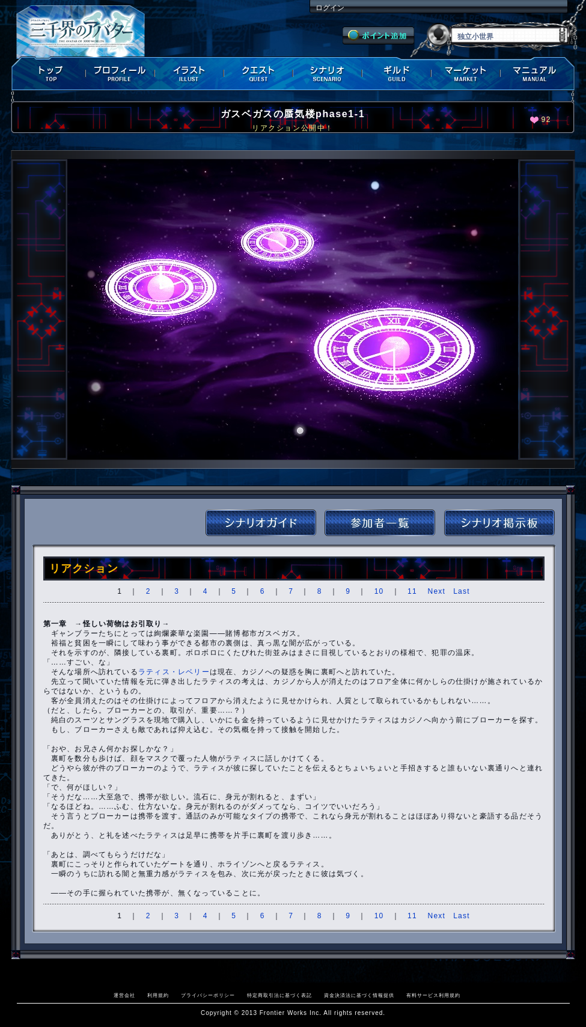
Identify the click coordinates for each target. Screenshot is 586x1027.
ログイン (330, 8)
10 (379, 591)
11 (412, 591)
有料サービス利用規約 (433, 995)
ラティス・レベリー (174, 672)
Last (461, 591)
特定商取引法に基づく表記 (279, 995)
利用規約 (158, 995)
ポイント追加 (378, 35)
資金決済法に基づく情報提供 (359, 995)
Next (436, 591)
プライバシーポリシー (208, 995)
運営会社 (124, 995)
